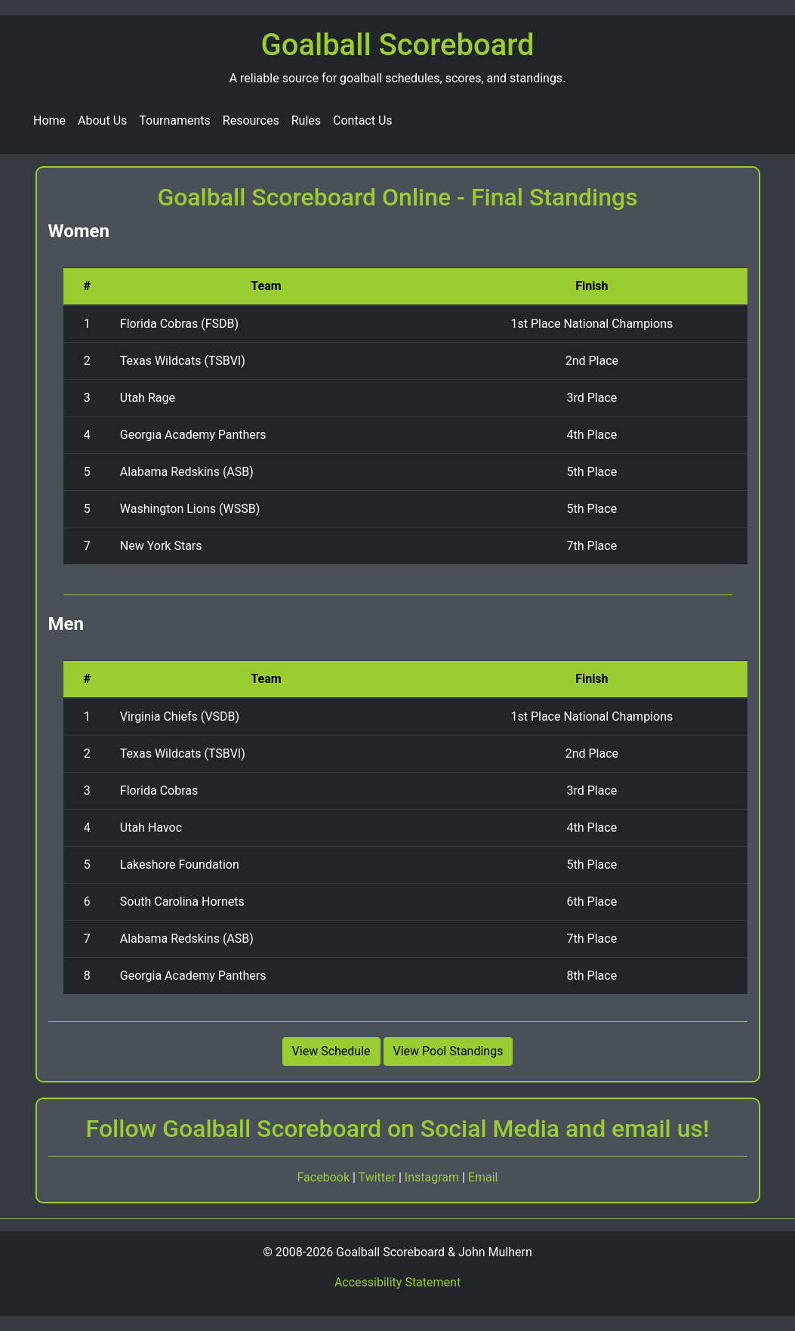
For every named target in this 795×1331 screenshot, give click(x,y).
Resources (251, 120)
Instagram (433, 1177)
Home (49, 120)
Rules (306, 120)
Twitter (379, 1177)
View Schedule (331, 1051)
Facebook (325, 1177)
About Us (102, 120)
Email (483, 1177)
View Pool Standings (448, 1051)
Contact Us (363, 120)
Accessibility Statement (397, 1282)
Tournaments (175, 120)
